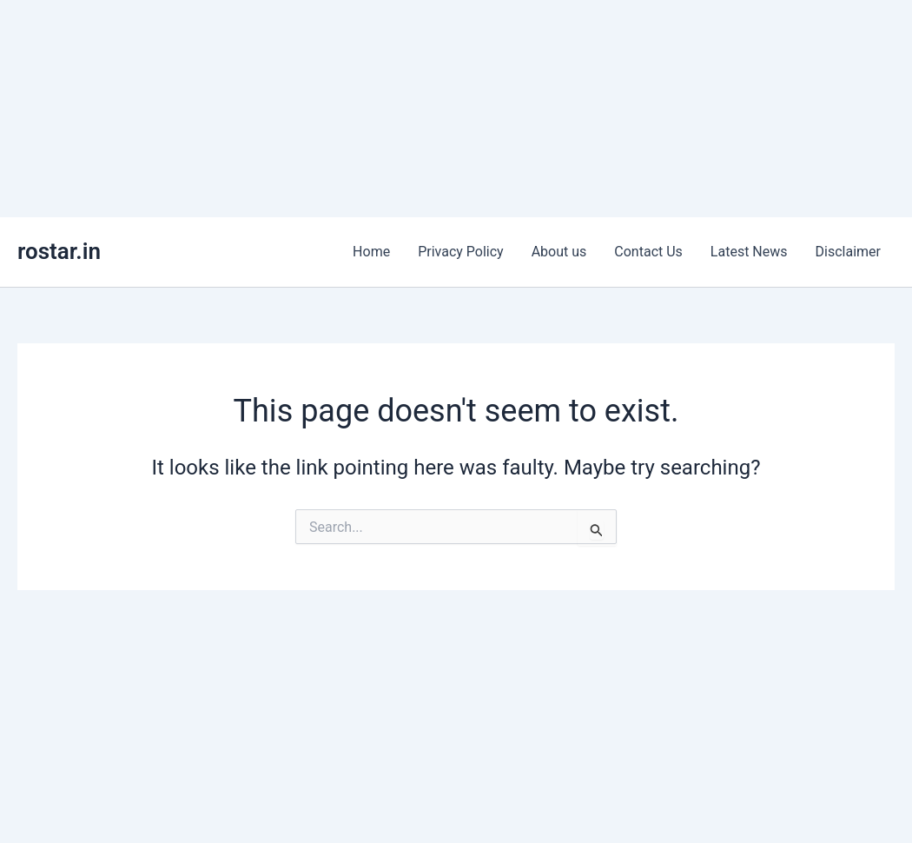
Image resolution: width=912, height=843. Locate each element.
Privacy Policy (461, 251)
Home (371, 251)
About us (559, 251)
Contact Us (648, 251)
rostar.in (59, 251)
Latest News (749, 251)
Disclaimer (848, 251)
